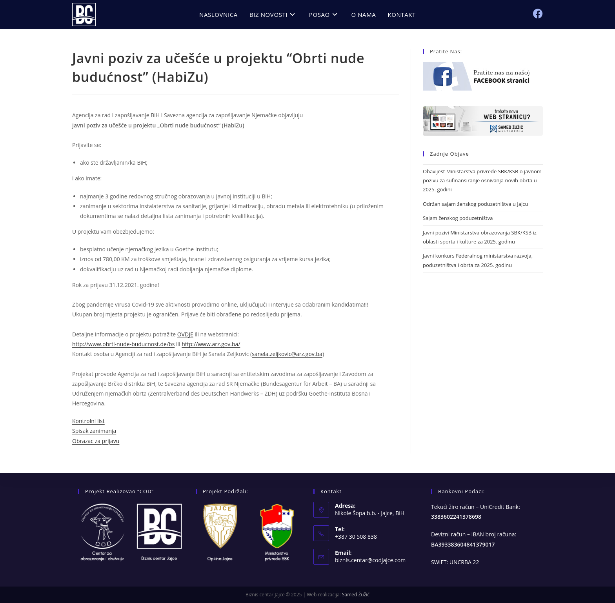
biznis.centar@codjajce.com (370, 560)
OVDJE (185, 334)
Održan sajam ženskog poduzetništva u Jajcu (475, 203)
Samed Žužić (355, 594)
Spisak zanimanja (94, 430)
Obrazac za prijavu (95, 441)
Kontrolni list (88, 421)
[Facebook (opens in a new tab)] (538, 13)
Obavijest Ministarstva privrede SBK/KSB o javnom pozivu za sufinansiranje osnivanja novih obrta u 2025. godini (482, 180)
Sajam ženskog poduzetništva (458, 218)
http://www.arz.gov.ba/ (211, 344)
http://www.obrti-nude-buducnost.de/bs (123, 344)
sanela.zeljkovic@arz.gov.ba (287, 354)
